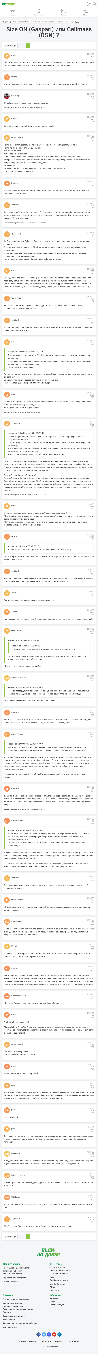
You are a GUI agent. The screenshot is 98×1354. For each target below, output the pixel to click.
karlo (13, 507)
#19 (92, 634)
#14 (92, 510)
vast (12, 343)
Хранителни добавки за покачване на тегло (52, 22)
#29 (92, 972)
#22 (92, 738)
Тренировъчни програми (14, 1318)
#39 (92, 1201)
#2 (93, 100)
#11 (92, 346)
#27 (92, 925)
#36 (92, 1133)
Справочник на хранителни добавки (20, 1325)
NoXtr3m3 (15, 206)
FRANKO (14, 613)
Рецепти (7, 1314)
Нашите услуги (11, 1266)
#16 (92, 575)
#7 (93, 238)
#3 (93, 123)
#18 (92, 616)
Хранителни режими (12, 1305)
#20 (92, 682)
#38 (92, 1179)
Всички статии (10, 1329)
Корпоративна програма (14, 1280)
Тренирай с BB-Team (12, 1273)
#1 (93, 81)
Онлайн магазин (10, 1284)
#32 (92, 1048)
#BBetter (54, 1301)
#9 (93, 302)
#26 (92, 904)
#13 (92, 427)
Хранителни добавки (21, 22)
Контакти (54, 1292)
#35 (92, 1114)
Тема (77, 22)
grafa (13, 1086)
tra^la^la (14, 78)
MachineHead (16, 923)
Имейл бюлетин (57, 1286)
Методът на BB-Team (60, 1272)
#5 (93, 187)
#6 (93, 209)
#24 (92, 824)
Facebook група (57, 1307)
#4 (93, 141)
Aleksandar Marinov (18, 679)
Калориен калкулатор (13, 1308)
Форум (6, 22)
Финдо (13, 1111)
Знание (7, 1297)
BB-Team (55, 1266)
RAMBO (14, 947)
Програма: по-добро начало (16, 1270)
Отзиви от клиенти (59, 1275)
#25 (92, 882)
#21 (92, 716)
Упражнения (9, 1321)
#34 (92, 1089)
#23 (92, 792)
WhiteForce (15, 1154)
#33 (92, 1070)
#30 (92, 1000)
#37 (92, 1157)
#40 (92, 1223)
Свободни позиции (59, 1282)
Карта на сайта (72, 1344)
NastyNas (15, 594)
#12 (92, 398)
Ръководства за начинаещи (16, 1301)
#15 (92, 540)
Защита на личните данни (51, 1344)
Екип (52, 1279)
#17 (92, 597)
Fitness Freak (16, 235)
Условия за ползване (28, 1344)
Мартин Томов (17, 735)
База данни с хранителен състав (18, 1311)
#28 (92, 950)
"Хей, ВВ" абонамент (12, 1276)
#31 (92, 1019)
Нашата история (57, 1269)
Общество (56, 1297)
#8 (93, 274)
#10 (92, 324)
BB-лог (53, 1289)
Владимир (15, 97)
